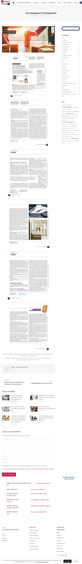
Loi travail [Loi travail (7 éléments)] (76, 130)
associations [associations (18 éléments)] (67, 107)
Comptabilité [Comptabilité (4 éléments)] (69, 109)
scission (38, 359)
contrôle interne (36, 358)
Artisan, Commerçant (34, 535)
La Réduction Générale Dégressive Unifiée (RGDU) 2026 (47, 407)
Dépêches (59, 540)
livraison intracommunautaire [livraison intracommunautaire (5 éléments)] (67, 128)
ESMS (4, 29)
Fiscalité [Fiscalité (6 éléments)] (66, 118)
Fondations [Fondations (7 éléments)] (72, 118)
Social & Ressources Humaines (9, 33)
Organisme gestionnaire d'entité (9, 31)
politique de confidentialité (42, 562)
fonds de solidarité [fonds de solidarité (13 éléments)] (68, 122)
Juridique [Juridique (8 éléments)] (74, 126)
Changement (31, 358)
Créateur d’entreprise (34, 530)
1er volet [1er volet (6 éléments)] (64, 104)
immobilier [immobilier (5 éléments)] (64, 126)
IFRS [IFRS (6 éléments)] (76, 124)
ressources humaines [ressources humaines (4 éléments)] (65, 138)
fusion (41, 358)
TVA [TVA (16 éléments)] (76, 141)
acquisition (13, 358)
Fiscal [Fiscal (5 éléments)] (63, 118)
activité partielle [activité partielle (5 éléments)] (69, 104)
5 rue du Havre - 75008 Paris (37, 489)
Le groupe (59, 535)
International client (61, 543)
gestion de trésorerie (47, 358)
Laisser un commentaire (31, 355)
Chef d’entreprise (33, 532)
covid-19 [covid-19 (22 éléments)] (69, 113)
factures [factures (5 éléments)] (75, 116)
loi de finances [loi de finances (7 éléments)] (65, 130)
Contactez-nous (60, 537)
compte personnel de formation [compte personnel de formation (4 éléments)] (67, 111)
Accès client (59, 546)
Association (5, 27)
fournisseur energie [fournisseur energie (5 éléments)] (65, 124)
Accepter (67, 561)
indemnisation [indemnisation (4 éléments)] (68, 126)
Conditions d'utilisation (44, 469)
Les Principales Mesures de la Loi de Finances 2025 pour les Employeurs (46, 418)
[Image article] (5, 397)
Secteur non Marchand (34, 538)
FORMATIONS (60, 527)
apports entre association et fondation (22, 358)
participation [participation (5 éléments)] (64, 134)
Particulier (31, 543)
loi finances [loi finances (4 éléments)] (71, 130)
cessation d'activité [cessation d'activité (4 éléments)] (75, 107)
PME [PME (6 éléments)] (68, 134)
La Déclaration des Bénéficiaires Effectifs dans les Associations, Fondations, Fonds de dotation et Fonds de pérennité (18, 419)
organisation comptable (31, 359)
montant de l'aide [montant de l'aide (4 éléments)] (72, 132)
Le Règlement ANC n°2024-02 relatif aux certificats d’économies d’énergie (47, 397)
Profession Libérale (33, 548)
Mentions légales (60, 551)
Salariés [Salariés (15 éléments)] (74, 138)
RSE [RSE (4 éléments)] (70, 138)
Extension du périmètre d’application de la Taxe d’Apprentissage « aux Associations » (16, 398)
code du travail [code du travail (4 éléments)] (64, 109)
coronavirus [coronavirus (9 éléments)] (75, 111)
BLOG (58, 532)
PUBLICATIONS (61, 529)
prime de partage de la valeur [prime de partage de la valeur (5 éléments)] (67, 136)
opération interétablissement (22, 359)
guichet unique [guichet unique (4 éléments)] (72, 124)
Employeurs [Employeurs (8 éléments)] (65, 116)
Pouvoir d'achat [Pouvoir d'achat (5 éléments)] (73, 134)
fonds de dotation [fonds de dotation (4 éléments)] (64, 120)
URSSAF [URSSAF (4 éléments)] (63, 143)
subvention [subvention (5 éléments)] (64, 141)
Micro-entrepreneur (33, 546)
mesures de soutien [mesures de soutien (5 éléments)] (65, 132)
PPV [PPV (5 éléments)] (77, 134)
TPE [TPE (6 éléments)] (73, 141)
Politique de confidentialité (30, 469)
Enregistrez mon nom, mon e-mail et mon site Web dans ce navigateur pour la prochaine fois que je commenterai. (25, 465)
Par (47, 354)
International (32, 540)
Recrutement (59, 548)
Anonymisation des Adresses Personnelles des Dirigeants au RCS (18, 408)
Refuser (76, 561)
